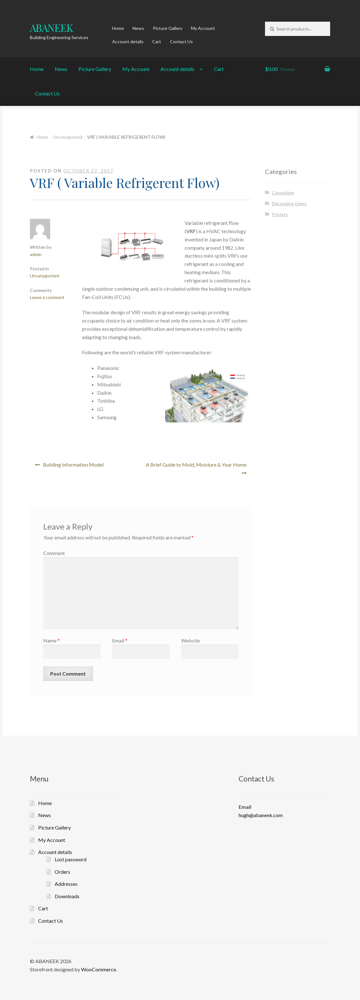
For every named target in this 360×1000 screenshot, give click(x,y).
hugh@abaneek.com (261, 815)
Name (51, 640)
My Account (203, 28)
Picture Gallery (167, 28)
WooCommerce (98, 969)
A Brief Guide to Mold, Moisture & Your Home (196, 465)
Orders (62, 872)
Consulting (283, 192)
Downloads (67, 896)
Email (119, 640)
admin (36, 254)
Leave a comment (47, 297)
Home (118, 28)
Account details (128, 41)
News (138, 28)
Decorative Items (289, 203)
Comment (54, 553)
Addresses (66, 884)
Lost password (70, 859)
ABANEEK (51, 27)
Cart (156, 41)
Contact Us (181, 41)
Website (190, 640)
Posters (280, 214)
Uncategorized (67, 137)
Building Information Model (73, 465)
